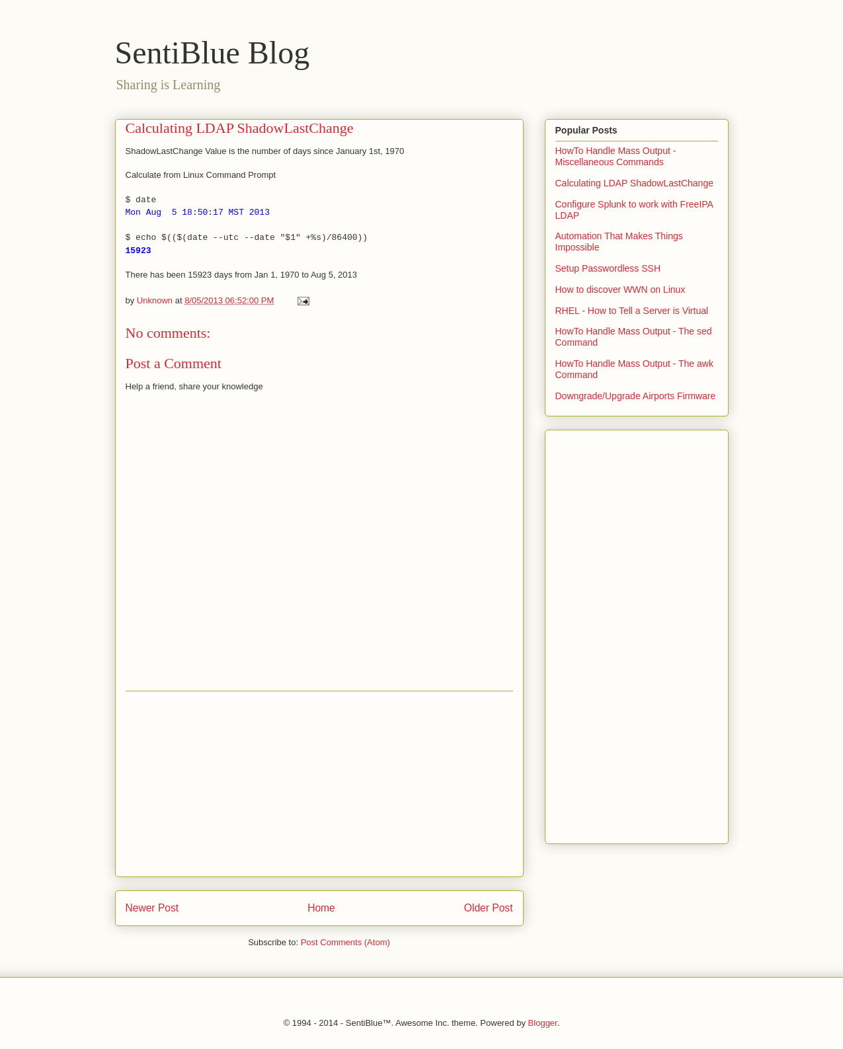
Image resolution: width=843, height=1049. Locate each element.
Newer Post (152, 907)
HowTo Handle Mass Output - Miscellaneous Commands (615, 156)
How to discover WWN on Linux (620, 289)
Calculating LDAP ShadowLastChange (634, 183)
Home (321, 907)
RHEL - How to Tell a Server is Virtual (632, 310)
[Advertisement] (319, 784)
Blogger (542, 1023)
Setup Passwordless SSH (608, 268)
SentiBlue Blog (212, 52)
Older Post (488, 907)
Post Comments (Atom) (345, 942)
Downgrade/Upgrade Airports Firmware (635, 396)
